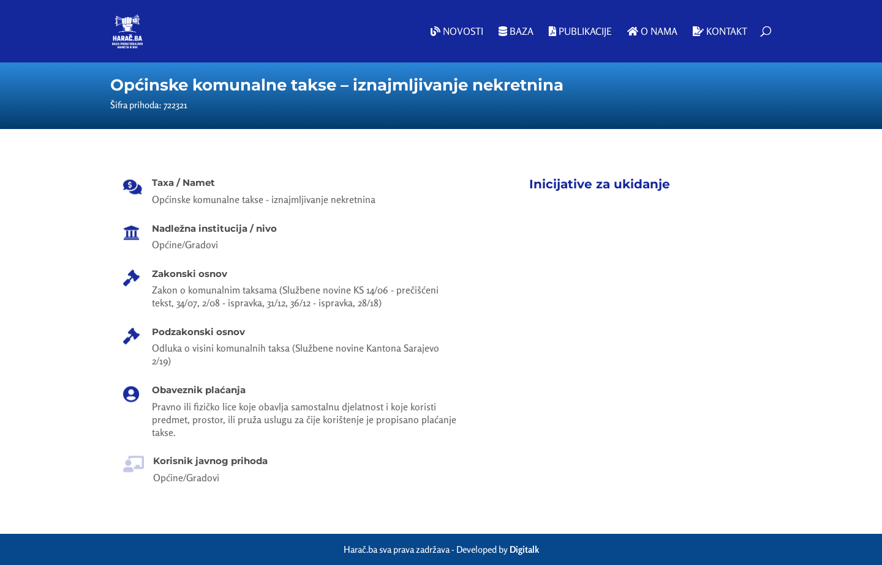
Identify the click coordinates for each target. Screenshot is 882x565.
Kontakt (720, 31)
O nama (652, 31)
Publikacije (580, 31)
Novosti (457, 31)
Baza (516, 31)
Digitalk (524, 549)
